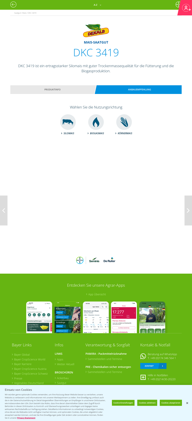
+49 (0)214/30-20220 (163, 379)
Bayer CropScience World (29, 359)
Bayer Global (22, 354)
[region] (96, 403)
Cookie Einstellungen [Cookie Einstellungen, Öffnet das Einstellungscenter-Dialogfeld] (123, 402)
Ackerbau (63, 378)
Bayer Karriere (23, 364)
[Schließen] (187, 403)
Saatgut (61, 383)
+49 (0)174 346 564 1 (163, 358)
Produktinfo (52, 89)
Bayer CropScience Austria (30, 369)
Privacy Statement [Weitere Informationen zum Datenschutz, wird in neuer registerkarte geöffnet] (26, 418)
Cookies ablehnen (147, 402)
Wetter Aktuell (65, 364)
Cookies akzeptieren (170, 402)
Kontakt (149, 365)
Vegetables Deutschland (29, 383)
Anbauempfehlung (139, 89)
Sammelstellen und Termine (105, 359)
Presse (18, 378)
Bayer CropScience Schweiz (31, 373)
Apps (60, 359)
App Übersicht (97, 294)
